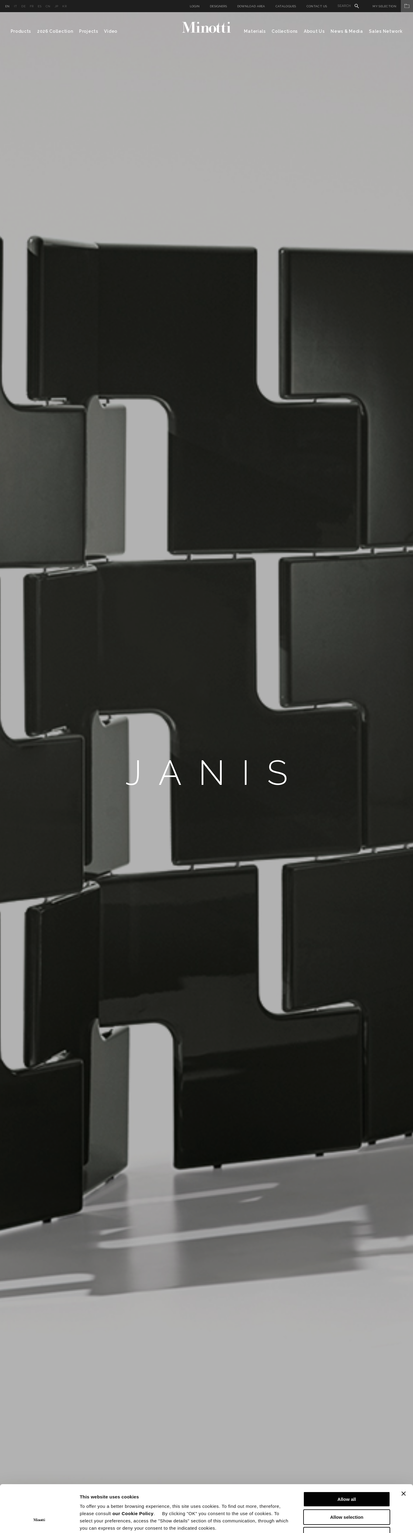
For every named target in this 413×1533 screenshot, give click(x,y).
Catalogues (286, 6)
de (23, 6)
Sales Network (385, 31)
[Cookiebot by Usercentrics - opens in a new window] (39, 1521)
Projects (88, 31)
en (7, 6)
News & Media (347, 31)
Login (195, 6)
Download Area (251, 6)
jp (56, 6)
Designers (218, 6)
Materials (255, 31)
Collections (285, 31)
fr (32, 6)
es (39, 6)
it (15, 6)
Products (21, 31)
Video (110, 31)
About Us (314, 31)
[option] (206, 772)
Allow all (347, 1458)
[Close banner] (403, 1453)
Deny (346, 1494)
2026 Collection (55, 31)
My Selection (393, 6)
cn (48, 6)
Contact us (317, 6)
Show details (319, 1521)
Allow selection (346, 1476)
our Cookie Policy (133, 1473)
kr (64, 6)
